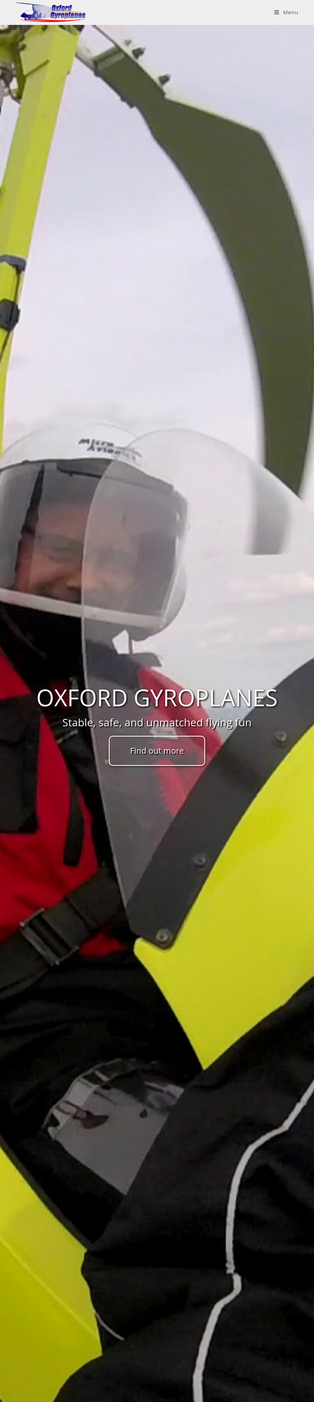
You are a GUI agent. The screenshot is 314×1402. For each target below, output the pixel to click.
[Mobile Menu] (286, 12)
